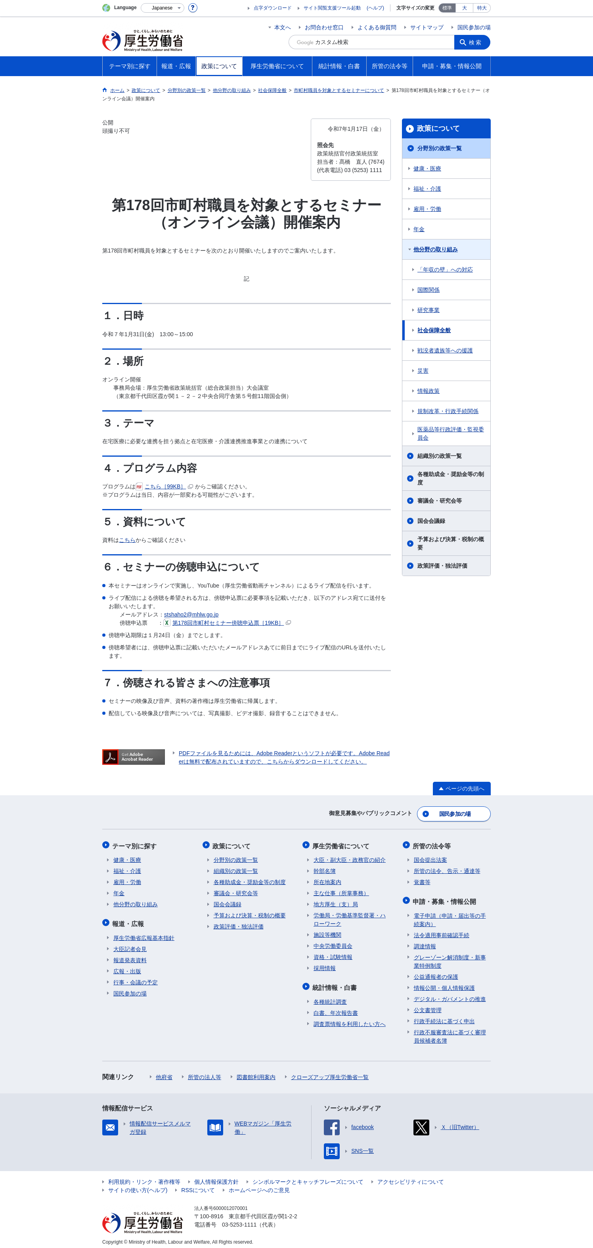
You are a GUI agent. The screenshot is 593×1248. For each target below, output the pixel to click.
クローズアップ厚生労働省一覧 (330, 1073)
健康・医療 (427, 168)
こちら (127, 540)
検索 (476, 42)
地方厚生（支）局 (336, 902)
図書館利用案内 (256, 1073)
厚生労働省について (342, 844)
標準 (447, 8)
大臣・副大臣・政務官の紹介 (350, 857)
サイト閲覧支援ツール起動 (332, 8)
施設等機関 (327, 932)
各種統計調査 (330, 997)
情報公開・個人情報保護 (444, 983)
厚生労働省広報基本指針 (143, 933)
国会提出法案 (430, 857)
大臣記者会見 (130, 945)
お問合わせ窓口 (324, 27)
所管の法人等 (204, 1073)
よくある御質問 (377, 27)
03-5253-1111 (239, 1220)
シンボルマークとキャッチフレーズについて (308, 1177)
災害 (422, 371)
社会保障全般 (434, 330)
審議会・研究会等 (439, 501)
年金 (419, 229)
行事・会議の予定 (135, 978)
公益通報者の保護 (436, 972)
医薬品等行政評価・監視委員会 (450, 433)
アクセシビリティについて (410, 1177)
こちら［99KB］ (164, 486)
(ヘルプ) (375, 8)
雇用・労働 (427, 209)
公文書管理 (428, 1006)
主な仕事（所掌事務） (341, 891)
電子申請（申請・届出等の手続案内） (450, 915)
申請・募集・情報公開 (445, 898)
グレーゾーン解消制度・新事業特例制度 (450, 957)
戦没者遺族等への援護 (445, 350)
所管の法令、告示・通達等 (447, 868)
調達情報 (425, 942)
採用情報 (325, 966)
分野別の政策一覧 (439, 148)
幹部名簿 (325, 868)
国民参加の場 (474, 27)
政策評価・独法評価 (442, 566)
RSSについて (198, 1186)
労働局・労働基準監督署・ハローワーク (350, 917)
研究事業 (428, 310)
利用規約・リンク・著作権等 (144, 1177)
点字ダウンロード (273, 8)
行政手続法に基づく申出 (444, 1017)
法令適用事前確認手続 (441, 931)
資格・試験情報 (333, 954)
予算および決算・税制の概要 (450, 543)
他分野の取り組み (435, 249)
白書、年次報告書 (336, 1008)
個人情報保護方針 (216, 1177)
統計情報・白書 (336, 984)
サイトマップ (427, 27)
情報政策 (428, 391)
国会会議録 (431, 521)
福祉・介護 (427, 189)
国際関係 (428, 290)
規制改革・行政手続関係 (447, 411)
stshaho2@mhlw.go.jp (191, 614)
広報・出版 (127, 967)
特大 (482, 8)
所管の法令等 (433, 844)
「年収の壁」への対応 (445, 269)
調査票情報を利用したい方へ (350, 1019)
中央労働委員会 (333, 943)
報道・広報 (129, 920)
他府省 (164, 1073)
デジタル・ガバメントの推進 (450, 995)
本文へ (282, 27)
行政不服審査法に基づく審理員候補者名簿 (450, 1032)
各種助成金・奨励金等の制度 (450, 478)
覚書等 (422, 880)
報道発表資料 (130, 956)
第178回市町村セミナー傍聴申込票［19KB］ (227, 623)
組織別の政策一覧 (439, 456)
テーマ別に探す (135, 844)
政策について (438, 128)
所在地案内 (327, 880)
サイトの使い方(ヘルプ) (137, 1186)
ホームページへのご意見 (259, 1186)
